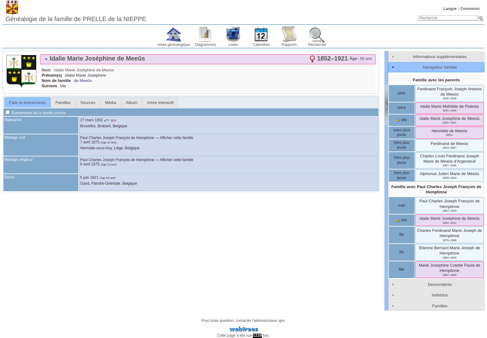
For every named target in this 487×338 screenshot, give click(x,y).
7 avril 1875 (89, 142)
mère (401, 108)
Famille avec (436, 189)
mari (401, 205)
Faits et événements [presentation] (27, 102)
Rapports (289, 45)
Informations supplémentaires (440, 56)
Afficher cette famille (176, 138)
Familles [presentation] (63, 102)
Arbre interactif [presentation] (160, 102)
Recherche (317, 45)
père (401, 93)
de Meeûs (83, 80)
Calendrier (261, 45)
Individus (440, 295)
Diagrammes (205, 45)
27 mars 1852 (91, 120)
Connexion (470, 9)
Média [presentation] (110, 102)
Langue (450, 9)
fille (401, 269)
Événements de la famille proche (36, 113)
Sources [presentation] (87, 102)
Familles (439, 306)
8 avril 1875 (89, 164)
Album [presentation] (131, 102)
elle (401, 120)
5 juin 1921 (89, 177)
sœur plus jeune (401, 132)
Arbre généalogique (173, 45)
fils (401, 234)
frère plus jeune (401, 145)
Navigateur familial (440, 67)
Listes (233, 45)
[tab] (207, 59)
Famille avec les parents (436, 80)
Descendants (440, 284)
